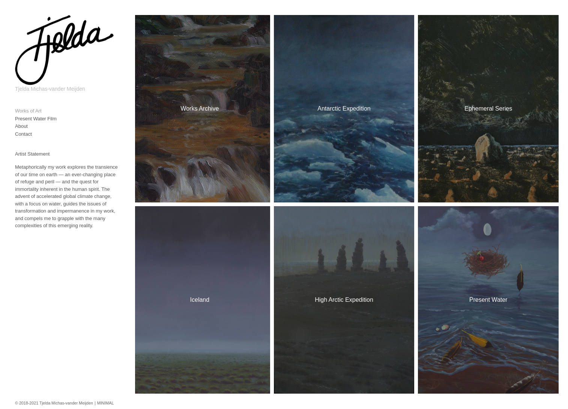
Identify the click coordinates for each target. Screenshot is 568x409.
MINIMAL (105, 403)
